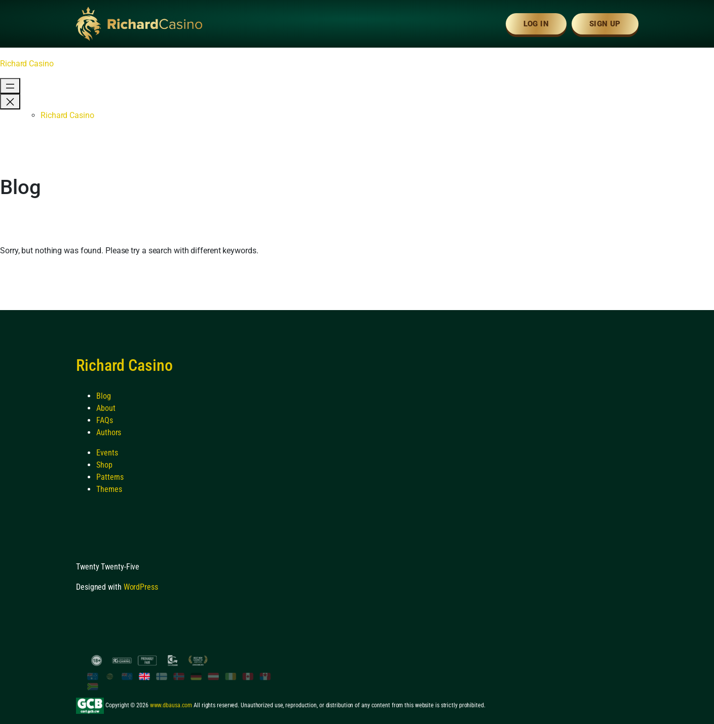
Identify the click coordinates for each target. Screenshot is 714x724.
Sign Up (605, 23)
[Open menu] (10, 86)
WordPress (141, 587)
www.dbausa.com (171, 705)
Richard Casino (27, 63)
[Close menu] (10, 101)
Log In (536, 23)
